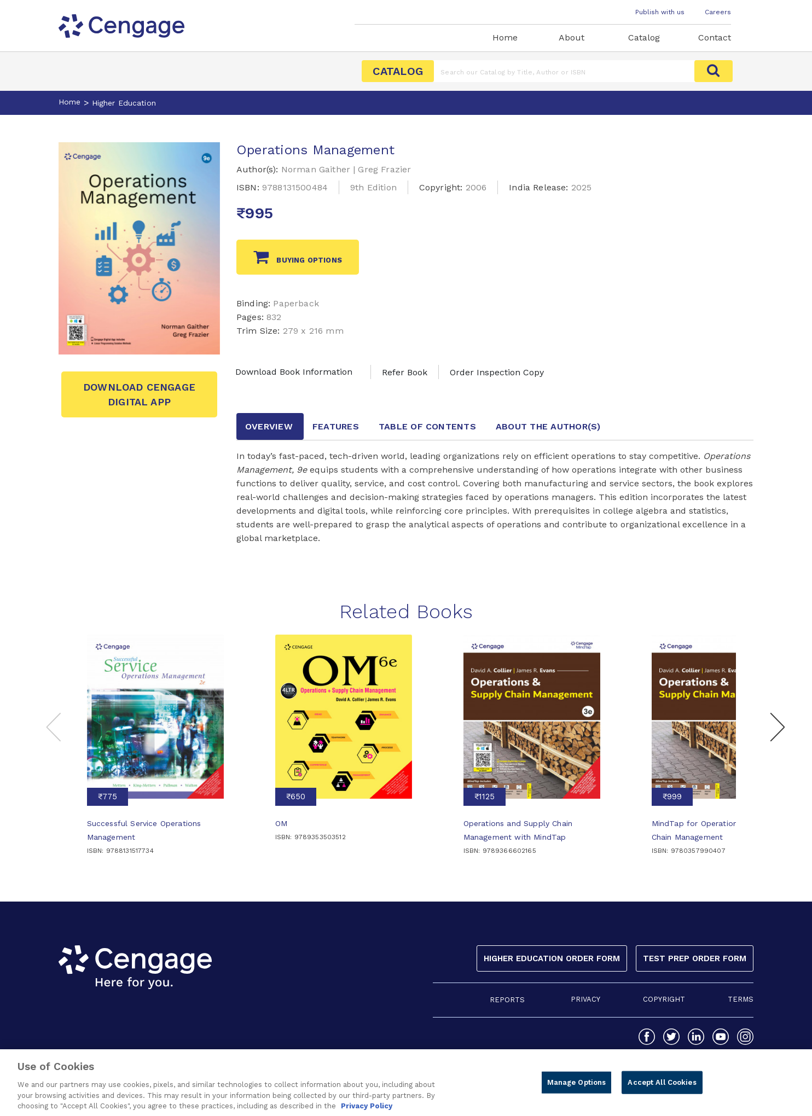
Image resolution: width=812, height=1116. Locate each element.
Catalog (644, 37)
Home (505, 37)
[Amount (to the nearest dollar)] (564, 71)
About (571, 37)
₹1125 (484, 796)
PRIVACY (585, 999)
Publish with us (660, 12)
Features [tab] (335, 426)
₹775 (107, 796)
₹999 (672, 796)
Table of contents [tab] (427, 426)
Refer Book (404, 372)
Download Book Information (293, 372)
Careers (718, 12)
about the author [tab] (548, 426)
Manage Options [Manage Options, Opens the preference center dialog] (576, 1087)
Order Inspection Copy (497, 372)
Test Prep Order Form (694, 958)
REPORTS (507, 1000)
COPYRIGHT (664, 999)
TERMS (740, 999)
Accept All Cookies (662, 1087)
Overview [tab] (269, 426)
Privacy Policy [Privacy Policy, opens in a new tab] (366, 1111)
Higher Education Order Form (552, 958)
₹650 (295, 796)
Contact (714, 37)
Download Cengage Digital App (139, 394)
